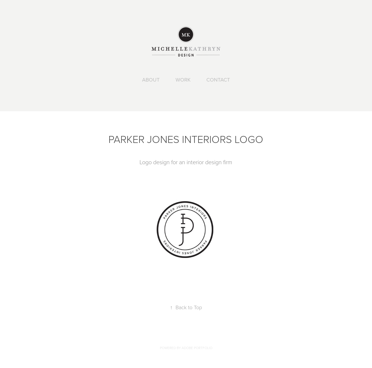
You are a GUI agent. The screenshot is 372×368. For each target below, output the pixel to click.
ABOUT (151, 79)
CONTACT (218, 79)
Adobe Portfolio (197, 347)
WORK (183, 79)
